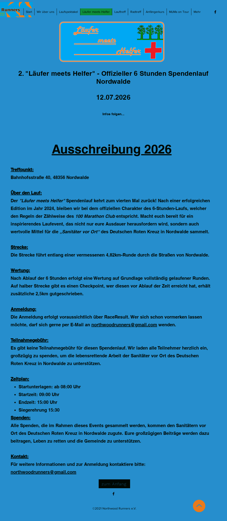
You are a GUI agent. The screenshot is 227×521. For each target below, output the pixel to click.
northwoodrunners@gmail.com (124, 324)
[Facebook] (215, 12)
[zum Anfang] (114, 483)
